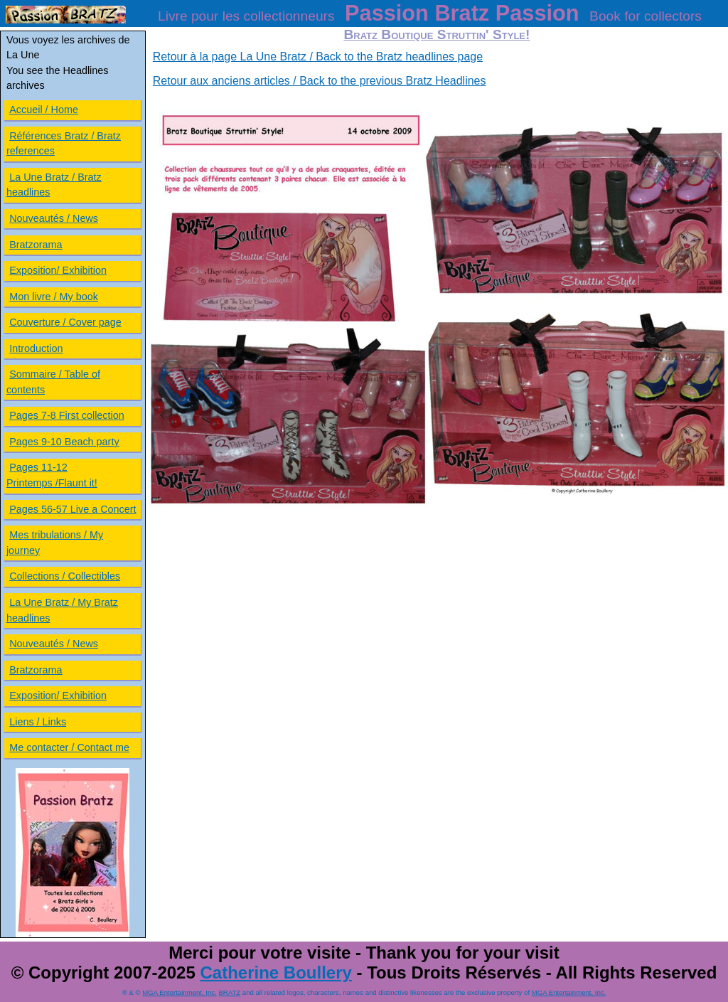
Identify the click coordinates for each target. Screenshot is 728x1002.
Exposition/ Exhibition (58, 270)
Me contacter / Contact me (69, 747)
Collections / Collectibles (64, 576)
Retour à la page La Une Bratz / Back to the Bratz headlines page (318, 56)
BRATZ (229, 992)
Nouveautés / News (53, 218)
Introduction (36, 348)
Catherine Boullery (275, 972)
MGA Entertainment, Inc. (179, 992)
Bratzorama (35, 244)
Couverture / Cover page (65, 322)
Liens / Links (37, 721)
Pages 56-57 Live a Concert (72, 509)
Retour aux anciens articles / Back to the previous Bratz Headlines (319, 81)
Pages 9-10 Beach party (64, 441)
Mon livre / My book (53, 296)
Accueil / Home (43, 109)
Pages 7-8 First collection (66, 415)
